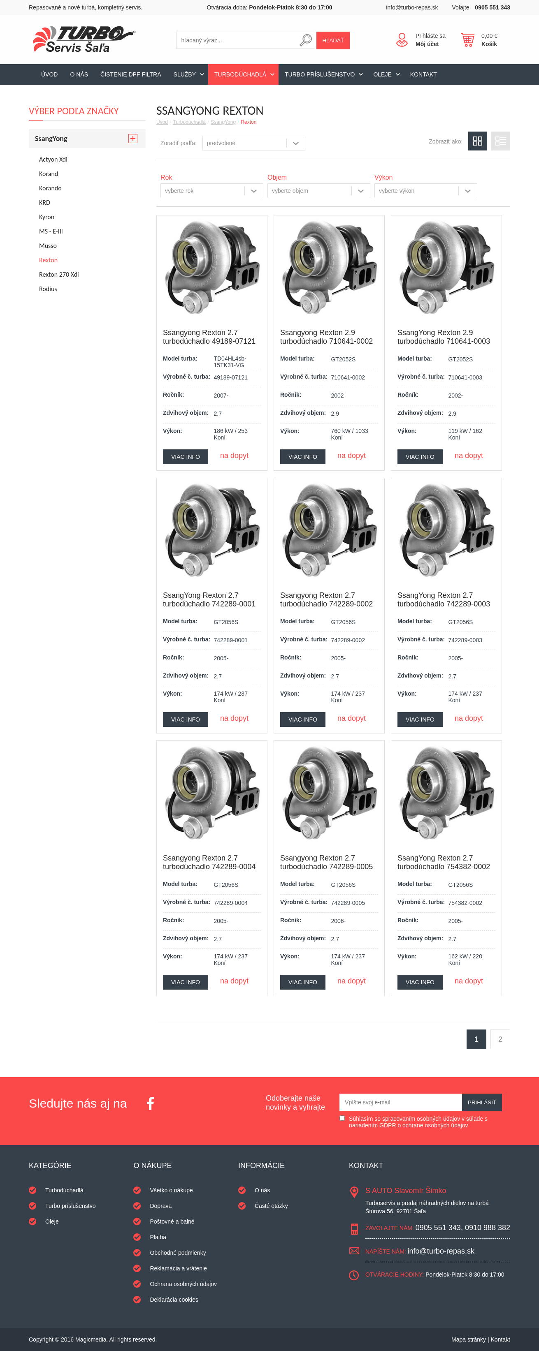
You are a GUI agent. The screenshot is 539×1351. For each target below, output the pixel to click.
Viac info (185, 456)
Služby (185, 74)
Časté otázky (271, 1206)
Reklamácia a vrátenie (178, 1268)
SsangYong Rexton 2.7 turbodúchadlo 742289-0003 (443, 599)
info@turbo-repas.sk (412, 7)
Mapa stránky (468, 1339)
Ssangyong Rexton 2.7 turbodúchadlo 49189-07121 (209, 336)
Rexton (248, 122)
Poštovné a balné (172, 1221)
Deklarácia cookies (174, 1299)
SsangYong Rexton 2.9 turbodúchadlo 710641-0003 (443, 336)
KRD (44, 202)
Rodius (48, 289)
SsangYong (223, 122)
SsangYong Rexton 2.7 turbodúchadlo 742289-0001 (209, 599)
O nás (79, 74)
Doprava (161, 1206)
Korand (48, 174)
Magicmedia (90, 1339)
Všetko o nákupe (171, 1190)
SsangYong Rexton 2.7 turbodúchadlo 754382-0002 (443, 862)
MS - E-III (51, 231)
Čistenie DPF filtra (130, 74)
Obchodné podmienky (178, 1252)
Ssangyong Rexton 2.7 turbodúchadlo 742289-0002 (326, 599)
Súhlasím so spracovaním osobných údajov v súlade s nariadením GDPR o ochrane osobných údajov (418, 1122)
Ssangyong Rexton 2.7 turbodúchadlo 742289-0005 (326, 862)
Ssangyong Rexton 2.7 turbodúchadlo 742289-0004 (209, 862)
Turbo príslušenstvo (320, 74)
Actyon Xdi (53, 159)
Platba (158, 1237)
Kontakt (423, 74)
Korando (50, 188)
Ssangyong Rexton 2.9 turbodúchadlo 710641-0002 (326, 336)
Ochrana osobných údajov (183, 1284)
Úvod (49, 74)
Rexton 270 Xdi (59, 274)
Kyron (46, 217)
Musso (48, 246)
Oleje (382, 74)
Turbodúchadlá (240, 74)
